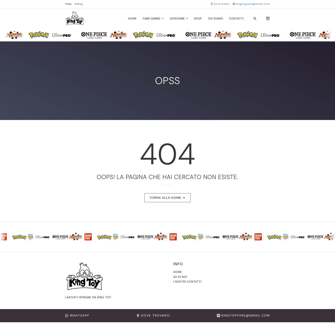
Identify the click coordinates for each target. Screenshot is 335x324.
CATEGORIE (177, 18)
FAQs (68, 3)
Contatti (236, 18)
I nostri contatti (187, 281)
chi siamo (215, 18)
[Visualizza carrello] (268, 18)
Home (132, 18)
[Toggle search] (255, 18)
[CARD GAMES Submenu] (162, 18)
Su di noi (180, 277)
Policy (79, 3)
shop (198, 18)
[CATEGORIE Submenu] (186, 18)
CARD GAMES (151, 18)
